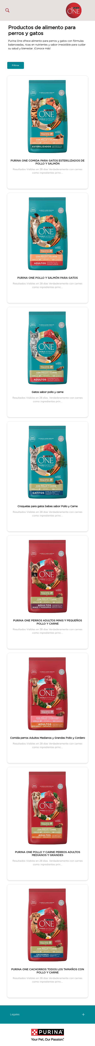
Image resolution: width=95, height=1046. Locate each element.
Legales (15, 1014)
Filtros (15, 65)
